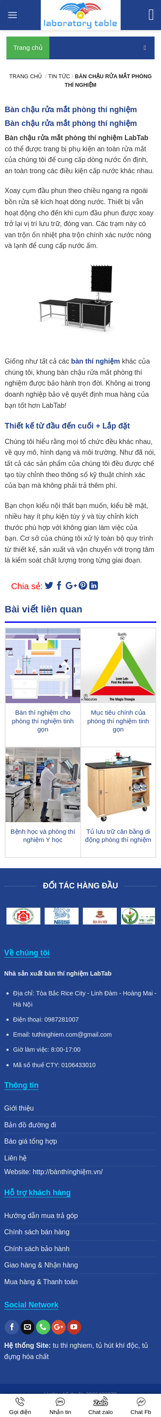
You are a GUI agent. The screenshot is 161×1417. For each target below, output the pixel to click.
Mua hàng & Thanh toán (41, 1281)
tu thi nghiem (72, 1345)
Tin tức (59, 76)
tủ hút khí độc (117, 1345)
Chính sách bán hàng (37, 1232)
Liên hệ (15, 1158)
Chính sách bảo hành (37, 1248)
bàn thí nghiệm (95, 361)
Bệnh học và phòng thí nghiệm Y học (43, 836)
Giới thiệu (19, 1108)
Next (146, 917)
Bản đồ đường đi (30, 1125)
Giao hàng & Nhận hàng (41, 1265)
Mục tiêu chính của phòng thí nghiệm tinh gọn (118, 721)
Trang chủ (28, 47)
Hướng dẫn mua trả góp (41, 1215)
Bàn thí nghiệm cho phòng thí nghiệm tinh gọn (43, 721)
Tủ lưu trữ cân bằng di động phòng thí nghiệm (118, 836)
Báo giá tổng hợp (30, 1141)
